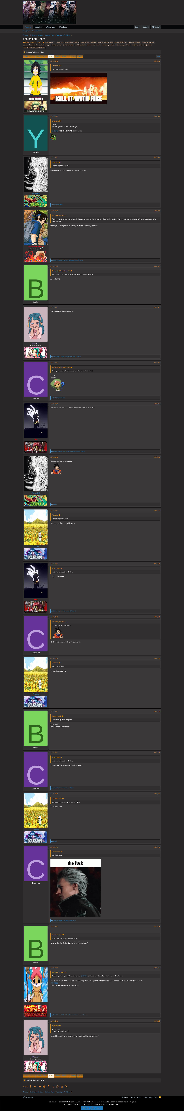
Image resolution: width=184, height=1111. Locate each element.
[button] (43, 27)
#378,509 (157, 457)
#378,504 (157, 211)
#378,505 (157, 266)
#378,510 (157, 510)
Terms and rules (136, 1097)
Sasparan (36, 1004)
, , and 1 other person (69, 451)
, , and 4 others (68, 260)
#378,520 (157, 1021)
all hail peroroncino (120, 42)
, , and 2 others (70, 1015)
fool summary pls (45, 45)
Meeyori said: (56, 716)
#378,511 (157, 564)
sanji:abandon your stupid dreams (34, 47)
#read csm (60, 42)
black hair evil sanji (148, 42)
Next (79, 56)
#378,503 (157, 157)
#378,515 (157, 753)
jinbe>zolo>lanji (68, 45)
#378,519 (157, 968)
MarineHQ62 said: (58, 215)
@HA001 (55, 131)
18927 (57, 56)
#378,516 (157, 794)
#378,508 (157, 404)
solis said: (55, 121)
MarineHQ (36, 193)
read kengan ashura (108, 45)
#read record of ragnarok (88, 42)
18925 (45, 56)
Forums (28, 27)
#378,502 (157, 116)
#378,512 (157, 617)
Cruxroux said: (57, 798)
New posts (26, 31)
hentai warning (56, 45)
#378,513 (157, 658)
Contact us (125, 1097)
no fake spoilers (80, 45)
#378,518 (157, 926)
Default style (28, 1097)
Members (63, 27)
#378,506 (157, 307)
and (57, 205)
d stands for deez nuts (30, 45)
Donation (38, 27)
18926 (51, 56)
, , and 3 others (67, 356)
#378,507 (157, 362)
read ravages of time (123, 45)
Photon (36, 546)
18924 (39, 56)
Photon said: (56, 568)
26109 (73, 56)
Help (155, 1097)
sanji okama (148, 45)
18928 (64, 56)
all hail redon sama (134, 42)
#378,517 (157, 847)
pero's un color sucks (93, 45)
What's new (50, 27)
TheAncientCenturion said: (61, 271)
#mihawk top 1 (49, 42)
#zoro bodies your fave (105, 42)
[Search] (156, 27)
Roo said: (55, 66)
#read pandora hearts (72, 42)
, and (64, 611)
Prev (26, 56)
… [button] (34, 56)
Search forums (37, 31)
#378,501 (157, 61)
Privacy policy (147, 1097)
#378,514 (157, 711)
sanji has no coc (137, 45)
